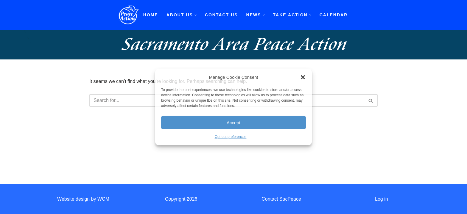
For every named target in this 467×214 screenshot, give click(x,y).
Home (150, 14)
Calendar (334, 14)
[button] (303, 77)
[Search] (371, 100)
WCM (103, 199)
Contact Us (221, 14)
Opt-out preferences (231, 137)
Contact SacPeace (281, 199)
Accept (233, 122)
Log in (381, 199)
